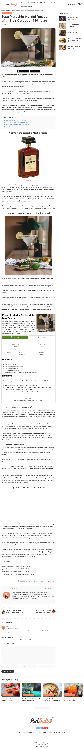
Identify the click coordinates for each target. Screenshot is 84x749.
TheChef (14, 588)
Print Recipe (35, 71)
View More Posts (49, 588)
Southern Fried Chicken (74, 33)
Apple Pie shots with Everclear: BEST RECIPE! (15, 569)
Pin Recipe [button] (42, 337)
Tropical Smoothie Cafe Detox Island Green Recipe (17, 574)
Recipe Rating (5, 643)
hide (16, 118)
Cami (7, 626)
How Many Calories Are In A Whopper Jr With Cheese (75, 40)
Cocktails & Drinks (7, 13)
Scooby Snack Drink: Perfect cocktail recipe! (15, 566)
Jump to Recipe (23, 71)
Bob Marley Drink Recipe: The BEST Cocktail (15, 571)
